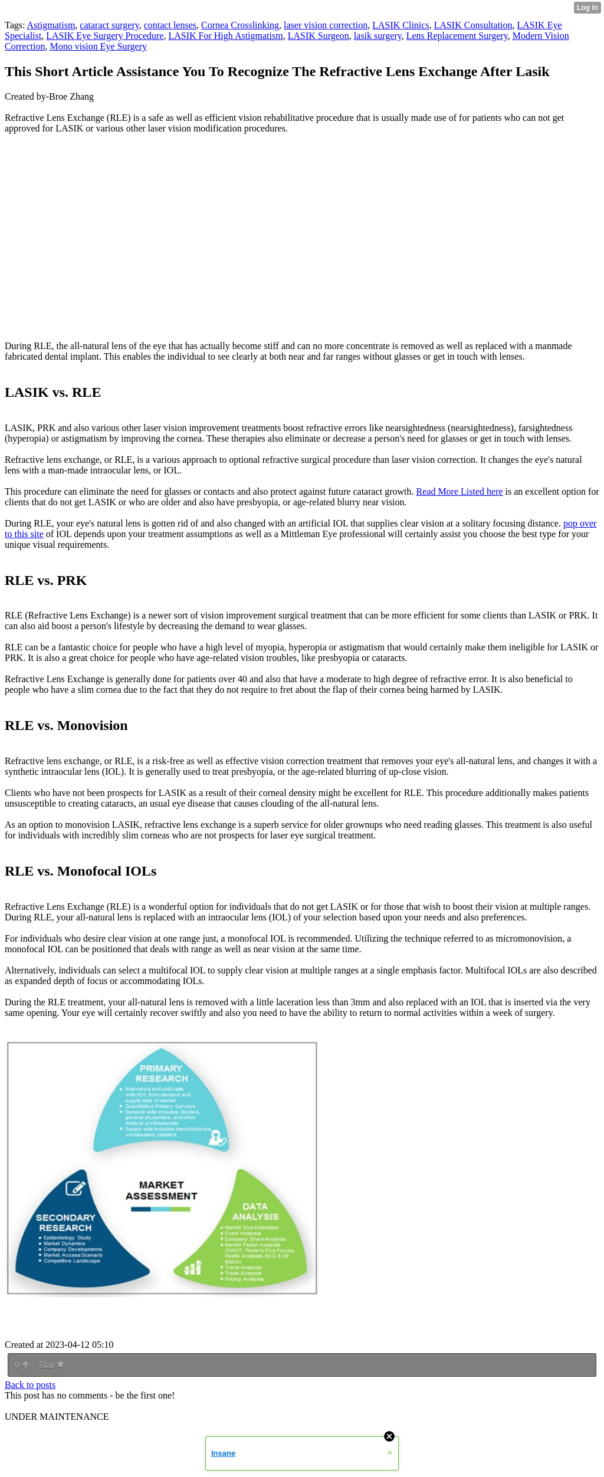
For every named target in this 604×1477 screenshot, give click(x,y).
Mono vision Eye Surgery (98, 46)
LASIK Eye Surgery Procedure (104, 36)
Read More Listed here (459, 491)
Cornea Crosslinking (240, 25)
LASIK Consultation (473, 25)
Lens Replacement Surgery (457, 36)
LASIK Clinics (400, 25)
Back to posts (30, 1385)
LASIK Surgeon (318, 36)
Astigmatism (51, 25)
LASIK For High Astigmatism (225, 36)
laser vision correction (325, 25)
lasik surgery (378, 36)
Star (51, 1365)
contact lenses (170, 25)
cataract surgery (109, 25)
